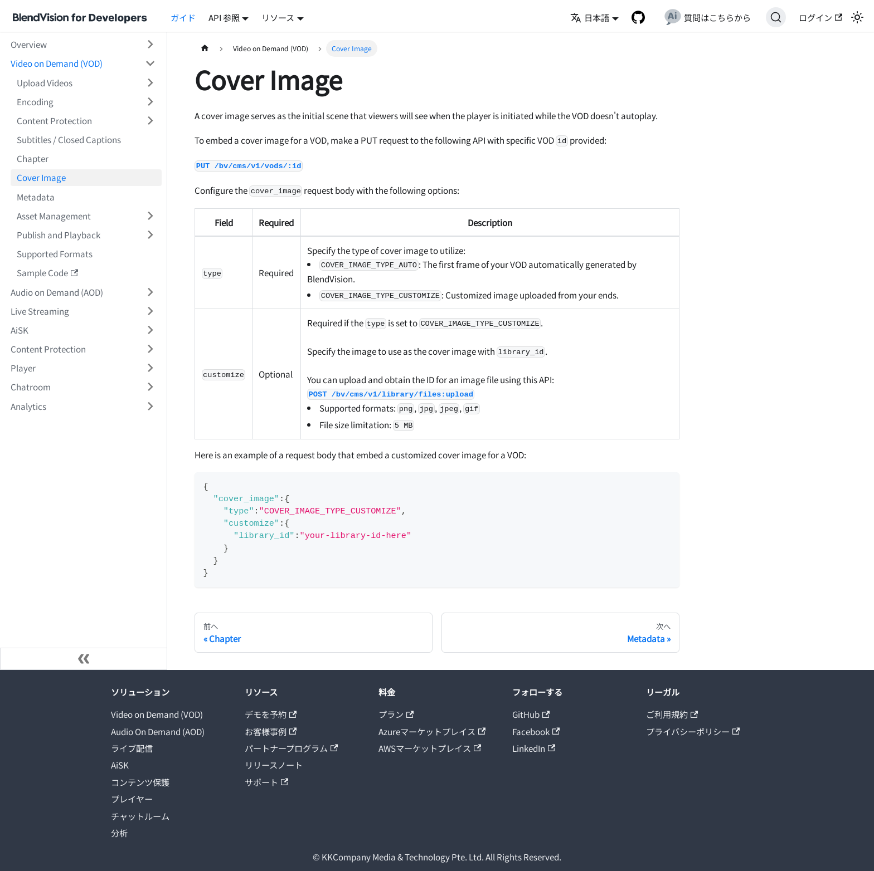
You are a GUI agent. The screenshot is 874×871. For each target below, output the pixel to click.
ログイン (820, 17)
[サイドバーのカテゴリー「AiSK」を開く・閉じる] (150, 329)
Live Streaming (40, 311)
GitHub (531, 714)
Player (23, 367)
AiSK (19, 330)
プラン (396, 714)
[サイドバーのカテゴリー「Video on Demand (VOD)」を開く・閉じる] (150, 63)
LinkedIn (533, 748)
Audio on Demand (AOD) (57, 292)
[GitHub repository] (638, 17)
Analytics (28, 406)
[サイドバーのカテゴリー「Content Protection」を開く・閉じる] (150, 120)
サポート (266, 782)
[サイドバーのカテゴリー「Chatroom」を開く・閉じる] (150, 387)
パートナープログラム (291, 748)
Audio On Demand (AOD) (158, 731)
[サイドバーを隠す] (83, 659)
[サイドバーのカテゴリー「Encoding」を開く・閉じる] (150, 101)
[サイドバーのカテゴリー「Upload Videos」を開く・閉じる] (150, 82)
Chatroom (31, 386)
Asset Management (54, 215)
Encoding (35, 101)
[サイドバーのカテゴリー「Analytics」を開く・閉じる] (150, 406)
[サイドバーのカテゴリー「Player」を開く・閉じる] (150, 368)
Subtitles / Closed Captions (69, 139)
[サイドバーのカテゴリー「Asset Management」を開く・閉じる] (150, 215)
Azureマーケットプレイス (431, 731)
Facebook (536, 731)
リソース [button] (277, 17)
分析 (119, 832)
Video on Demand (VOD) (57, 63)
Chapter (32, 158)
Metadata (36, 196)
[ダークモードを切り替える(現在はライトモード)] (856, 17)
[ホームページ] (205, 48)
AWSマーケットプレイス (429, 748)
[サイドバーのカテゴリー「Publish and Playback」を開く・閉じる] (150, 234)
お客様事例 (271, 731)
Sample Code (47, 272)
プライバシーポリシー (693, 731)
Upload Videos (44, 82)
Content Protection (54, 120)
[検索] (776, 17)
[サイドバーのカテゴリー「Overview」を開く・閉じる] (150, 44)
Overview (29, 44)
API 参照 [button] (224, 17)
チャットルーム (140, 816)
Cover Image (41, 177)
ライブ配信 (132, 748)
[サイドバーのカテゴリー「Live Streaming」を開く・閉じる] (150, 310)
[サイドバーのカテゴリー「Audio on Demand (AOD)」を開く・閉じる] (150, 291)
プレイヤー (132, 798)
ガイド (183, 17)
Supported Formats (55, 253)
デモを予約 (271, 714)
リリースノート (274, 765)
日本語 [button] (589, 17)
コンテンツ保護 (140, 782)
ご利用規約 (672, 714)
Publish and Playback (58, 234)
